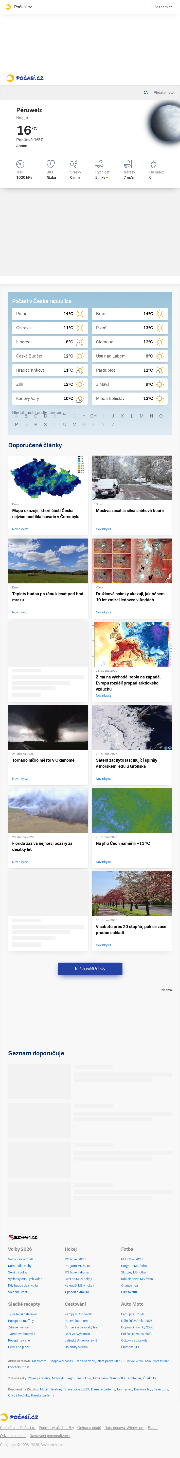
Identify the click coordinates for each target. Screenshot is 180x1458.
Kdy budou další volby (23, 1285)
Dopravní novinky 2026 (137, 1327)
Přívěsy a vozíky (39, 1378)
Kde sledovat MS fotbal (137, 1279)
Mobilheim (100, 1378)
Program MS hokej (78, 1266)
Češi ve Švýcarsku (77, 1334)
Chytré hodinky (18, 1395)
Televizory (161, 1389)
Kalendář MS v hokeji (79, 1285)
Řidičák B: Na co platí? (136, 1334)
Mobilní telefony (51, 1389)
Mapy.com (39, 1361)
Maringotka (117, 1378)
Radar (153, 1428)
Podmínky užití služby (56, 1428)
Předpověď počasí (61, 1361)
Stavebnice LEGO (76, 1389)
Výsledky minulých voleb (25, 1279)
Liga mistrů (129, 1292)
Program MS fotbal (134, 1266)
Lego (70, 1378)
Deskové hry (143, 1389)
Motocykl (58, 1378)
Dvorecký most (18, 1367)
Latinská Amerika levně (81, 1340)
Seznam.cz (163, 7)
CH (93, 416)
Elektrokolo (83, 1378)
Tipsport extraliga (77, 1292)
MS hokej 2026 (75, 1259)
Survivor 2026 (133, 1361)
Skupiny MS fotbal (134, 1272)
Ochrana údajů (89, 1428)
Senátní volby (17, 1272)
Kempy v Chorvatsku (79, 1314)
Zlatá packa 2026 (109, 1361)
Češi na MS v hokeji (78, 1279)
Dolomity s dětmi (76, 1347)
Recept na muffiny (21, 1321)
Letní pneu (124, 1389)
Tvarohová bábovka (21, 1334)
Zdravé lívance (18, 1327)
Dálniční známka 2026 (136, 1321)
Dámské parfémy (103, 1389)
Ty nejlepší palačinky (22, 1314)
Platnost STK (130, 1347)
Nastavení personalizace (50, 1436)
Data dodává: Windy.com (124, 1428)
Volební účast (17, 1292)
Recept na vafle (19, 1340)
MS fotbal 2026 (131, 1259)
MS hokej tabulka (77, 1272)
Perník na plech (19, 1347)
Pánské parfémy (42, 1395)
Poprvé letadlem (76, 1321)
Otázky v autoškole (134, 1340)
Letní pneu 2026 (132, 1314)
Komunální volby (19, 1266)
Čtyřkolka (149, 1378)
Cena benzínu (85, 1361)
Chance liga (129, 1285)
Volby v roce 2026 (20, 1259)
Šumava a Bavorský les (81, 1327)
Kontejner (134, 1378)
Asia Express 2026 (157, 1361)
